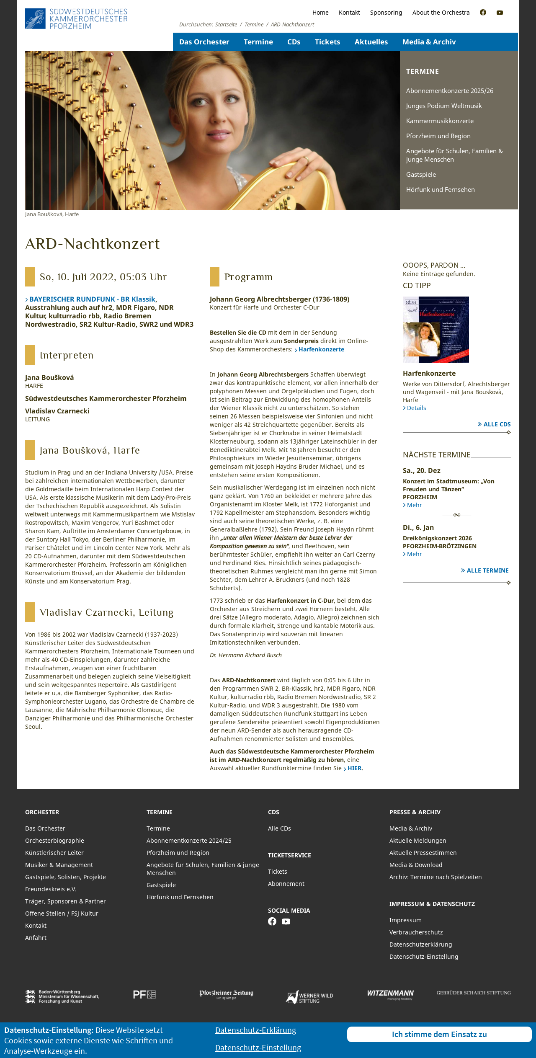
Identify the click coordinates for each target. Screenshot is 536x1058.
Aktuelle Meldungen (417, 840)
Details (416, 408)
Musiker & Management (59, 865)
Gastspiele (421, 174)
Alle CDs (497, 424)
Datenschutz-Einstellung (424, 956)
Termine (258, 41)
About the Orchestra (441, 12)
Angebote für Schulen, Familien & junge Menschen (454, 155)
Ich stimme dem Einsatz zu (439, 1034)
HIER (354, 768)
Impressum (405, 920)
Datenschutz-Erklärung (255, 1029)
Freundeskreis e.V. (51, 889)
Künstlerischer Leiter (54, 853)
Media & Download (416, 865)
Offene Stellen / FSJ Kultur (61, 913)
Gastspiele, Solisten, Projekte (65, 877)
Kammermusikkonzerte (440, 120)
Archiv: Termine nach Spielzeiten (435, 877)
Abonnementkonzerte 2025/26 (449, 90)
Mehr (414, 505)
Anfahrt (35, 938)
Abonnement (286, 884)
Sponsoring (386, 12)
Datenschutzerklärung (420, 944)
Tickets (327, 41)
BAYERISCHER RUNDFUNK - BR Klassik (92, 299)
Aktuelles (371, 41)
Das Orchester (204, 41)
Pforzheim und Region (438, 136)
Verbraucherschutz (416, 932)
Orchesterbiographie (54, 840)
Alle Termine (488, 570)
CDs (294, 41)
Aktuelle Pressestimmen (423, 853)
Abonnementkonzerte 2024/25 (189, 840)
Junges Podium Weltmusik (444, 105)
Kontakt (349, 12)
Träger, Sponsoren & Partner (65, 901)
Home (320, 12)
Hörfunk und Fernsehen (440, 189)
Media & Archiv (429, 41)
